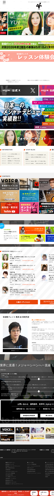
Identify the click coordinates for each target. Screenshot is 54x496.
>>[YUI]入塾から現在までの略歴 (27, 260)
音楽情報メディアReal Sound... (14, 160)
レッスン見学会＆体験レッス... (14, 154)
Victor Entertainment (31, 469)
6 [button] (27, 37)
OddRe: (46, 476)
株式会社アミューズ (10, 464)
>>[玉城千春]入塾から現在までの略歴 (28, 284)
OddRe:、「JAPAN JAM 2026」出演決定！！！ (40, 163)
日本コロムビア (30, 467)
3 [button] (20, 37)
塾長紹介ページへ (15, 350)
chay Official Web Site (49, 473)
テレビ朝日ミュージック (11, 476)
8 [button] (31, 37)
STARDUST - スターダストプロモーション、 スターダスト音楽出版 (12, 471)
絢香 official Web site (49, 466)
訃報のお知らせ (11, 156)
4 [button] (22, 37)
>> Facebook (13, 452)
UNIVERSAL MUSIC (31, 471)
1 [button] (16, 37)
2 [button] (18, 37)
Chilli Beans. (47, 474)
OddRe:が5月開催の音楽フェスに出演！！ (39, 157)
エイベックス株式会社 (31, 464)
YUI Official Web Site (49, 464)
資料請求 (34, 493)
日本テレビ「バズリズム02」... (14, 163)
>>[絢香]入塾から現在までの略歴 (27, 269)
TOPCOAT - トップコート (11, 478)
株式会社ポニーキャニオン (11, 482)
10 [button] (35, 37)
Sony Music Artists (9, 474)
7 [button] (29, 37)
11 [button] (37, 37)
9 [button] (33, 37)
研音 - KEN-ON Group (10, 467)
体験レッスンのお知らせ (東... (14, 158)
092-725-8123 (30, 409)
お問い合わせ (44, 493)
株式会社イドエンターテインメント (13, 466)
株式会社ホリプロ (9, 480)
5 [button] (25, 37)
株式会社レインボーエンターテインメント (14, 483)
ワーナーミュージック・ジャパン (34, 473)
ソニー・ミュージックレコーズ (33, 466)
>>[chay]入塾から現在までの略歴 (27, 294)
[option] (27, 23)
